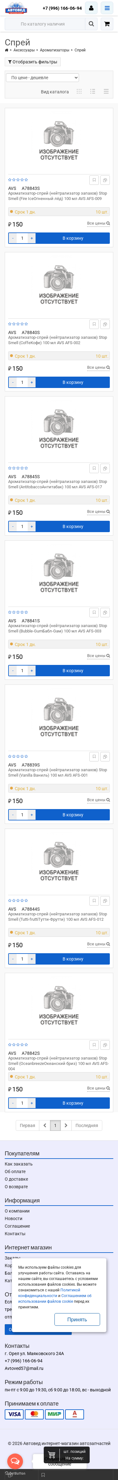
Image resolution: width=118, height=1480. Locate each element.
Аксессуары (24, 50)
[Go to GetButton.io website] (15, 1473)
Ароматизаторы (54, 50)
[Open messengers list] (15, 1461)
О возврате (16, 1186)
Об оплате (15, 1171)
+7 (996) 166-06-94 (62, 8)
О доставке (16, 1179)
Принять (77, 1319)
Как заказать (19, 1163)
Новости (13, 1218)
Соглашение (17, 1226)
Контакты (15, 1233)
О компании (17, 1210)
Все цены (98, 223)
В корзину (73, 238)
